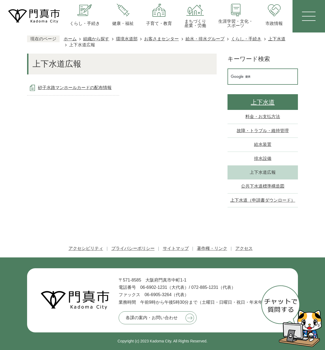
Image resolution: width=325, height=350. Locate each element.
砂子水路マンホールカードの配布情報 (75, 87)
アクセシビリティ (86, 248)
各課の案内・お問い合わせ (152, 317)
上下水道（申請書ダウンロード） (262, 200)
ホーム (70, 39)
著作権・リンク (212, 248)
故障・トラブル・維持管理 (263, 130)
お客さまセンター (161, 39)
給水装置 (262, 144)
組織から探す (96, 39)
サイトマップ (176, 248)
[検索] (257, 76)
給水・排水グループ (205, 39)
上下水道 (276, 39)
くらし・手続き (246, 39)
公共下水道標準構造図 (262, 186)
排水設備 (262, 158)
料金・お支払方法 (262, 116)
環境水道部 (127, 39)
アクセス (244, 248)
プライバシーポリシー (133, 248)
